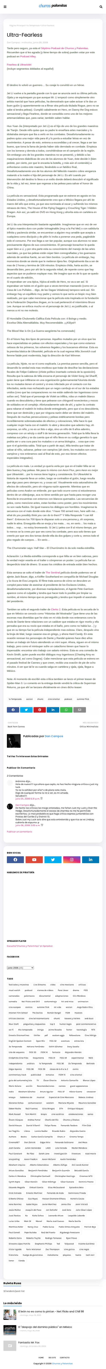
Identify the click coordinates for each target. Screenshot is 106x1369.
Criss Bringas (48, 1108)
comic (76, 1069)
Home (41, 1358)
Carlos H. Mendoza (17, 1176)
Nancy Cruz (33, 1227)
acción (29, 1086)
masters (78, 1013)
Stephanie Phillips (43, 1244)
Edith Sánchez (56, 1046)
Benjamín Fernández (38, 1170)
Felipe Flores (50, 1125)
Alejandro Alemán (73, 1052)
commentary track (17, 1075)
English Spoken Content (20, 1041)
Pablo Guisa (48, 1227)
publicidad (36, 1075)
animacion (83, 1001)
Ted (58, 1244)
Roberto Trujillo (33, 1238)
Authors (12, 1137)
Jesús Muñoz (15, 1210)
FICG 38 (30, 1069)
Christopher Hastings (65, 1176)
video (52, 984)
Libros (27, 1131)
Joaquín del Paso (33, 1210)
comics (28, 1007)
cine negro (84, 1249)
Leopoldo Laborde (76, 1215)
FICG (86, 990)
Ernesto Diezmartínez (19, 1035)
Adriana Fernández (35, 1046)
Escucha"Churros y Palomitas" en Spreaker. (30, 946)
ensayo (12, 1097)
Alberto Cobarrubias (39, 1165)
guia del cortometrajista (20, 1080)
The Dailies (37, 1013)
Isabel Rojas (31, 1204)
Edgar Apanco (15, 1069)
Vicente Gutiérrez (86, 1244)
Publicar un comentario (19, 831)
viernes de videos (45, 990)
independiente (15, 1063)
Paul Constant (15, 1153)
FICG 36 (60, 1063)
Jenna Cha (66, 1204)
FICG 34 (63, 1058)
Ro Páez (30, 1153)
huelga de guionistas (33, 1255)
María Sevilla (75, 1221)
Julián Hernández (33, 1148)
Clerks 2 (55, 609)
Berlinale (90, 1063)
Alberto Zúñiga (60, 1165)
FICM (67, 1013)
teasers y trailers (72, 1018)
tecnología (82, 1029)
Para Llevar (63, 990)
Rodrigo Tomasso (53, 1238)
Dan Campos (13, 42)
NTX (93, 1029)
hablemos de (26, 1097)
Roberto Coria (15, 1238)
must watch (14, 990)
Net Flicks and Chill (31, 1001)
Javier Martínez (49, 1204)
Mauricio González (87, 1103)
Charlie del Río (51, 1120)
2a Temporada (75, 1063)
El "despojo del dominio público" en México (45, 1327)
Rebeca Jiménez (86, 1097)
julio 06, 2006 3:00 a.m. (28, 825)
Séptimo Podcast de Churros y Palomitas (64, 48)
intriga (40, 1029)
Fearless (12, 64)
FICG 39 (41, 1069)
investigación (60, 1153)
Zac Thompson (52, 1249)
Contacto (64, 1358)
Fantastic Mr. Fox (28, 1342)
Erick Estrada (15, 1193)
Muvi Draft (14, 1024)
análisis (31, 1063)
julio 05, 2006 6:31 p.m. (27, 798)
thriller (37, 1035)
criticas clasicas (16, 1018)
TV (38, 1080)
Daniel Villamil (33, 1125)
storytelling (14, 1159)
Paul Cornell (14, 1232)
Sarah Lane (44, 1153)
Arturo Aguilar (46, 1091)
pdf (46, 1035)
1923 (90, 1058)
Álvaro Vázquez (16, 1120)
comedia (13, 1001)
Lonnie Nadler (41, 1131)
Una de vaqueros (16, 1052)
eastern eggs (58, 1035)
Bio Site (52, 1358)
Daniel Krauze (15, 1125)
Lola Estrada (61, 1148)
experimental (77, 1058)
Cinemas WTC (86, 1176)
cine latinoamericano (39, 1018)
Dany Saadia (73, 1046)
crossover (91, 1091)
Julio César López (84, 1210)
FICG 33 (32, 1052)
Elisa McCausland (56, 1187)
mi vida (57, 1007)
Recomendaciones (45, 1086)
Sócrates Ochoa (16, 1103)
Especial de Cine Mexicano (61, 1097)
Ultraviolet (25, 64)
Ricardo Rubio (58, 1131)
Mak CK (27, 1221)
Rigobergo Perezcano (70, 1232)
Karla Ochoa (38, 1215)
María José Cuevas (55, 1221)
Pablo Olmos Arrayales (69, 1227)
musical (40, 1097)
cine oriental (54, 699)
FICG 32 (53, 1041)
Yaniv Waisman (33, 1249)
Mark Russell (15, 1114)
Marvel (39, 1221)
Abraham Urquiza (17, 1165)
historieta (13, 1255)
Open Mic (40, 1041)
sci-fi (11, 1029)
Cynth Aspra (14, 1182)
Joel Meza (82, 1142)
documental (45, 996)
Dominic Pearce (86, 1182)
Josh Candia (14, 1148)
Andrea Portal (34, 1120)
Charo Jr (61, 1137)
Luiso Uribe (14, 1221)
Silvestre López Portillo (19, 1244)
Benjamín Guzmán (61, 1170)
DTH (61, 1108)
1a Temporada (33, 25)
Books (24, 1137)
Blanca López (89, 1080)
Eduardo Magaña (17, 1187)
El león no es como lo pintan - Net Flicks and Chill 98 (51, 1311)
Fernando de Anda (55, 1193)
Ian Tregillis (14, 1131)
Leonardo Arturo (55, 1215)
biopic (44, 1114)
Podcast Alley (28, 56)
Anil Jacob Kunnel (80, 1165)
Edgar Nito (45, 1142)
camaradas (14, 996)
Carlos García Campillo (42, 1137)
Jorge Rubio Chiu (85, 1007)
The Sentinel (53, 572)
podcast (68, 699)
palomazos (29, 996)
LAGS (48, 1148)
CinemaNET (14, 1142)
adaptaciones (61, 996)
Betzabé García (81, 1170)
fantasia (56, 1052)
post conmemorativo (86, 1024)
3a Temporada (15, 1046)
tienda (22, 1260)
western (50, 1103)
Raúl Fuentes (32, 1108)
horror (69, 1029)
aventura (65, 1041)
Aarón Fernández (68, 1159)
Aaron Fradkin (30, 1159)
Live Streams (40, 984)
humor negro (66, 1024)
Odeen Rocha (15, 1108)
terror (11, 1260)
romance (50, 1075)
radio (11, 1091)
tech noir (90, 1255)
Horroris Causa (77, 1198)
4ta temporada (25, 1029)
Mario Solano (15, 1086)
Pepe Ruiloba (30, 1232)
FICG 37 (61, 1091)
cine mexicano (67, 984)
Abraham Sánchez (26, 1091)
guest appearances (79, 1086)
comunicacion (35, 1103)
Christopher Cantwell (40, 1176)
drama (76, 990)
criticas (82, 984)
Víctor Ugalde (15, 1249)
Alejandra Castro (78, 1131)
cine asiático (58, 1114)
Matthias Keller (16, 1227)
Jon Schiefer (51, 1210)
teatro (78, 1255)
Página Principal (17, 25)
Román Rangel (54, 1013)
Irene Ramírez (15, 1204)
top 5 (52, 1024)
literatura (76, 1153)
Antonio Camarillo (69, 1080)
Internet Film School (18, 1013)
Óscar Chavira (50, 1080)
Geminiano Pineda (77, 1193)
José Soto (66, 1210)
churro (40, 699)
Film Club (86, 1125)
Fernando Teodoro (69, 1125)
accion (29, 699)
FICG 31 (52, 1058)
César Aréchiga (49, 1182)
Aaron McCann (49, 1159)
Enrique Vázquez (75, 1108)
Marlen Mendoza (79, 1148)
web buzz (89, 1018)
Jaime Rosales (55, 1029)
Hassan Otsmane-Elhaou (54, 1198)
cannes (62, 1086)
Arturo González (16, 1170)
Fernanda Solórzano (64, 1142)
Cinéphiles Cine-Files (18, 1058)
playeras (67, 1255)
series (90, 1114)
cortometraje (50, 1001)
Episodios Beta (76, 1187)
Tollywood (69, 1244)
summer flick (83, 699)
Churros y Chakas (71, 1120)
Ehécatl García (36, 1187)
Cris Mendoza (79, 996)
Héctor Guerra (75, 1091)
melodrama (52, 1255)
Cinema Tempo (76, 1137)
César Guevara (67, 1182)
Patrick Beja (90, 1227)
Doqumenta (38, 1058)
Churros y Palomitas (62, 1363)
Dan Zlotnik (29, 1142)
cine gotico (69, 1249)
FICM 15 (62, 1075)
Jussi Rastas (15, 1215)
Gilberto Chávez (16, 1198)
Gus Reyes (33, 1198)
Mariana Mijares (66, 1103)
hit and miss (67, 1001)
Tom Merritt (30, 1114)
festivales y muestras (19, 984)
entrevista (79, 1041)
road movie (90, 1153)
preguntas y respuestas (34, 1024)
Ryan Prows (71, 1238)
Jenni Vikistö (81, 1204)
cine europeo (15, 1007)
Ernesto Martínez (34, 1193)
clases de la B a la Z (59, 1069)
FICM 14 (44, 1052)
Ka (26, 1215)
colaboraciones (76, 1114)
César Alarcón (31, 1182)
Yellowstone (74, 1035)
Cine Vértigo (90, 1035)
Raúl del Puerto (48, 1232)
